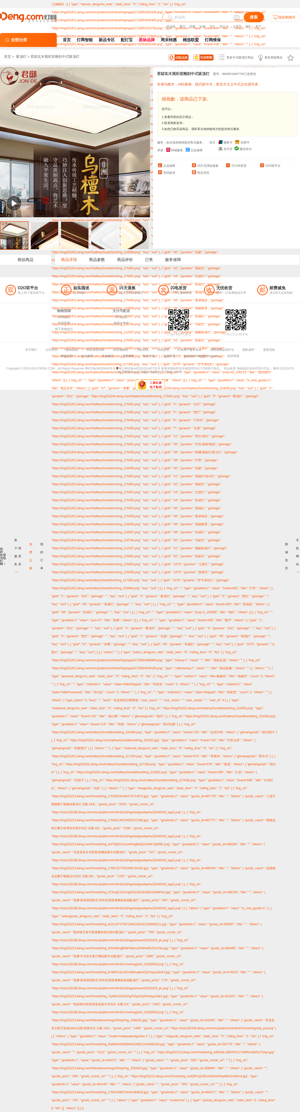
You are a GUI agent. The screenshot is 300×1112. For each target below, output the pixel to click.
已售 (149, 260)
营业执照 (230, 368)
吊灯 (213, 26)
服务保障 (173, 260)
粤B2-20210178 (283, 368)
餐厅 (183, 26)
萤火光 (224, 26)
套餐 (193, 26)
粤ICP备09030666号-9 (100, 368)
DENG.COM (173, 372)
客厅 (259, 26)
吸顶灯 (21, 56)
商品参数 (97, 260)
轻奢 (203, 26)
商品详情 (69, 260)
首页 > (9, 56)
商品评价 (125, 260)
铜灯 (249, 26)
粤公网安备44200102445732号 (138, 368)
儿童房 (237, 26)
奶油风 (171, 26)
